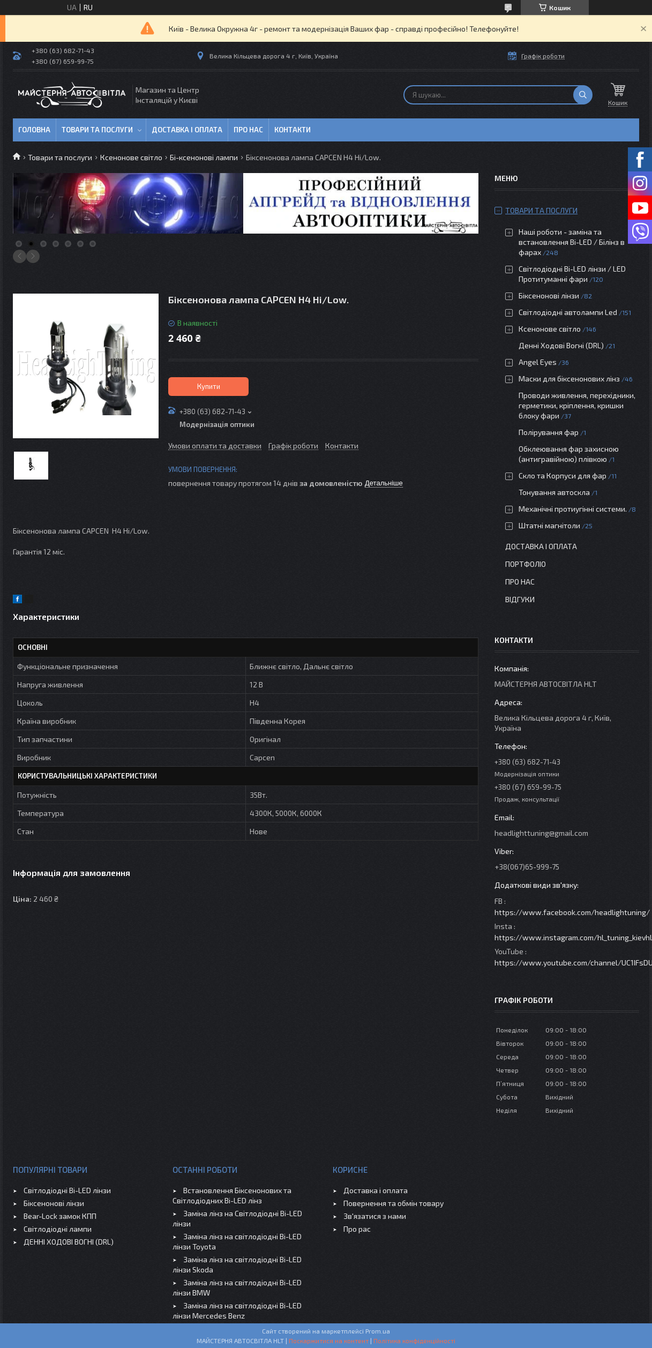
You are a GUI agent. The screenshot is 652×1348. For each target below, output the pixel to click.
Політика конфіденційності (414, 1340)
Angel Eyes (538, 361)
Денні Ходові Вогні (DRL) (561, 345)
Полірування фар (549, 432)
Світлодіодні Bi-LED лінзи (67, 1190)
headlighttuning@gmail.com (541, 832)
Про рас (357, 1228)
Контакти (292, 129)
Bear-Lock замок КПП (60, 1215)
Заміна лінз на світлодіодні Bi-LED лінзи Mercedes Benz (237, 1310)
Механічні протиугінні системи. (573, 508)
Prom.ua (377, 1331)
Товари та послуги (97, 129)
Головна (34, 129)
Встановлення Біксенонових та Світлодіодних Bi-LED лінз (232, 1195)
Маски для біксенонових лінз (569, 378)
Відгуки (520, 599)
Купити (208, 386)
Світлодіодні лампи (58, 1228)
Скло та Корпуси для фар (562, 475)
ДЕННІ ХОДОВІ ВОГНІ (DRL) (69, 1241)
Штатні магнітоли (549, 525)
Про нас (248, 129)
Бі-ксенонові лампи (204, 157)
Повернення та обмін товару (393, 1203)
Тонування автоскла (554, 492)
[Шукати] (583, 94)
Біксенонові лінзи (549, 295)
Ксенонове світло (131, 157)
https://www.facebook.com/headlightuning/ (572, 912)
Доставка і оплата (187, 129)
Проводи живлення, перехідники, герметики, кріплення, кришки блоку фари (577, 405)
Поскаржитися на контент (329, 1340)
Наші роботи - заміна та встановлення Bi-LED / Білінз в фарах (572, 242)
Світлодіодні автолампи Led (568, 312)
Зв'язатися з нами (374, 1215)
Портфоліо (525, 563)
